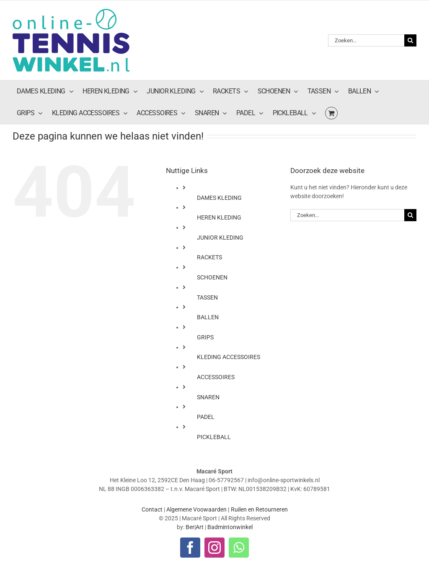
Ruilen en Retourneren (259, 509)
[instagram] (214, 548)
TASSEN (207, 297)
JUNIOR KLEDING (220, 237)
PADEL (205, 417)
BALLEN (208, 317)
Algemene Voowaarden (196, 509)
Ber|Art (195, 527)
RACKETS (209, 257)
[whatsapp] (239, 548)
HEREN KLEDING (219, 217)
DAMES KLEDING (219, 197)
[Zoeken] (410, 40)
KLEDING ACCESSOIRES (228, 357)
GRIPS (205, 337)
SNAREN (208, 397)
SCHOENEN (212, 277)
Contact (152, 509)
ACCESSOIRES (216, 377)
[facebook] (190, 548)
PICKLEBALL (214, 437)
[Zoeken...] (366, 40)
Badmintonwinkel (230, 527)
